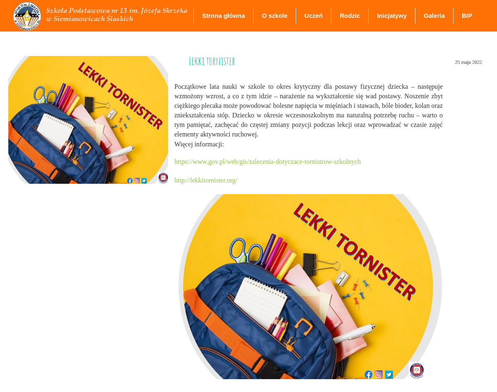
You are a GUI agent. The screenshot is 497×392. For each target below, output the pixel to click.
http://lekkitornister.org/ (205, 180)
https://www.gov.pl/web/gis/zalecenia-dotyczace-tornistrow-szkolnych (267, 161)
